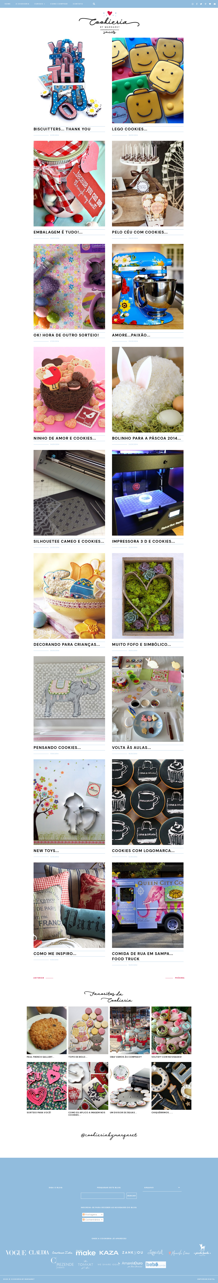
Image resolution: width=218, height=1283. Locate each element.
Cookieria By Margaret (23, 1279)
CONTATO (78, 4)
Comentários (91, 1219)
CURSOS (38, 4)
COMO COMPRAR (59, 4)
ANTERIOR (38, 978)
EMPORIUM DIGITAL (206, 1279)
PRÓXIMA (180, 978)
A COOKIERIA (22, 4)
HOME (8, 4)
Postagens (90, 1214)
